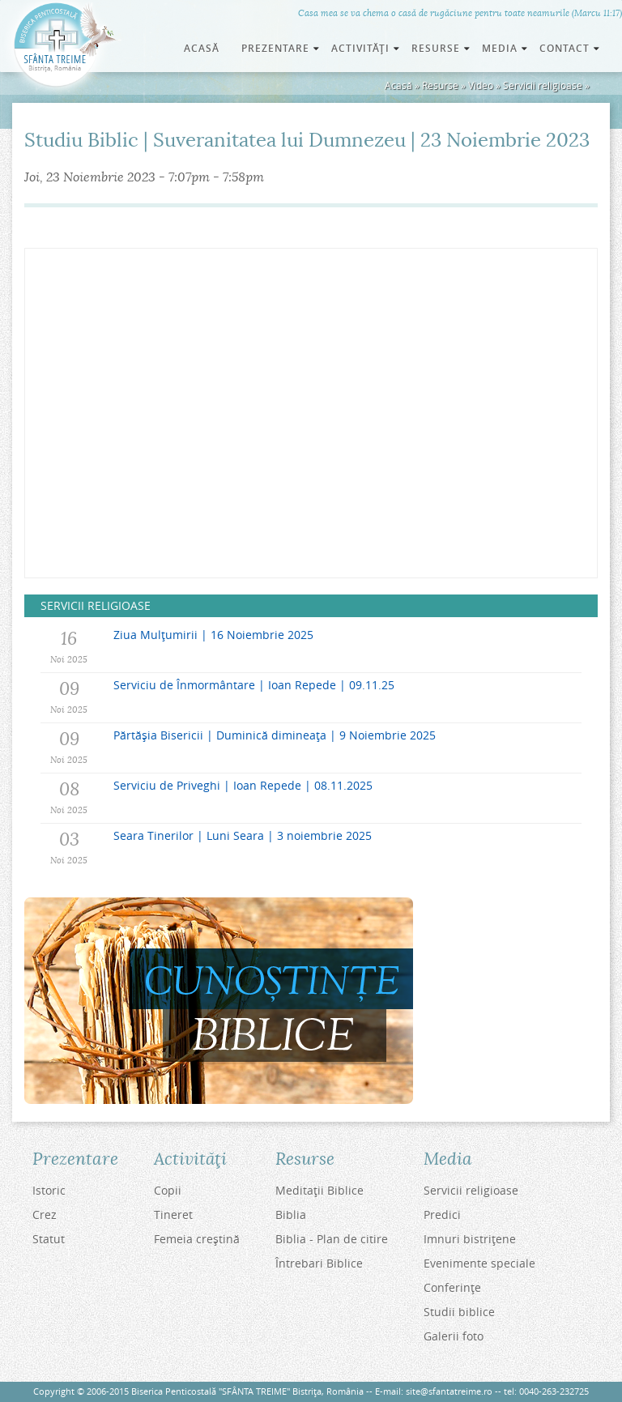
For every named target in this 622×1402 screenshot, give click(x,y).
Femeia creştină (197, 1238)
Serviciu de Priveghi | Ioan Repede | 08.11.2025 (243, 785)
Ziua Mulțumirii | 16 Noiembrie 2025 (213, 634)
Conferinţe (452, 1287)
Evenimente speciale (479, 1263)
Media (506, 48)
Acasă (201, 48)
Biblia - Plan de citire (331, 1238)
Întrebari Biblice (319, 1263)
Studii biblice (459, 1311)
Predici (442, 1214)
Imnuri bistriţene (470, 1238)
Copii (167, 1190)
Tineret (173, 1214)
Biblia (290, 1214)
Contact (570, 48)
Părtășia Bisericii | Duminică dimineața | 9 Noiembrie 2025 (274, 735)
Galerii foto (454, 1336)
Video (480, 85)
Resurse (440, 85)
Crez (44, 1214)
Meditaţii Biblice (319, 1190)
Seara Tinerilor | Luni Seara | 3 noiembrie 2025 (242, 835)
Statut (48, 1238)
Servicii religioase (542, 85)
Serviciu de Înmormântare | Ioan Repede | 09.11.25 (253, 684)
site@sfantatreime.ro (449, 1391)
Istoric (49, 1190)
